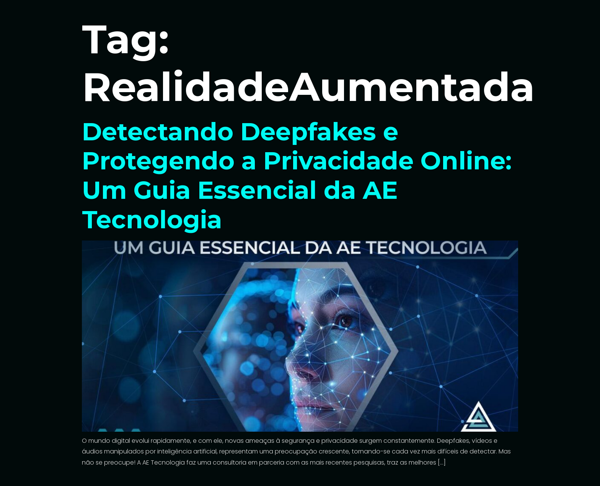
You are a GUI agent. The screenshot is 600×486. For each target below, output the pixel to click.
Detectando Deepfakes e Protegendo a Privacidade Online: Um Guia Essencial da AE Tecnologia (297, 175)
